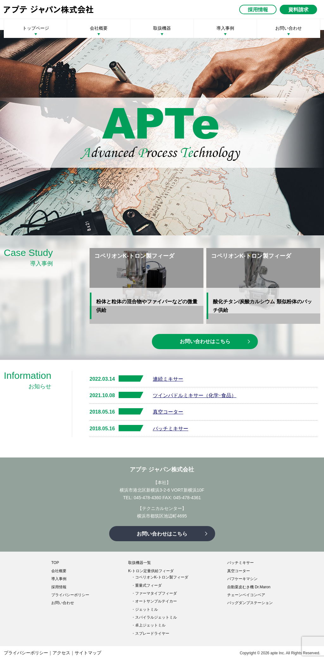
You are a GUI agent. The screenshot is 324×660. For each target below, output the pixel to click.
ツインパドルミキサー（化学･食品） (194, 395)
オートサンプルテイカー (156, 601)
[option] (162, 132)
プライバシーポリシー (70, 595)
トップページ (35, 28)
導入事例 (225, 28)
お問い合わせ (288, 28)
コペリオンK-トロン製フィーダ (161, 577)
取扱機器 (162, 28)
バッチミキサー (170, 428)
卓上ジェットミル (150, 625)
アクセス (61, 652)
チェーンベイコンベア (246, 595)
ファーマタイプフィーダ (156, 593)
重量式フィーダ (148, 585)
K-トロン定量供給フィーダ (151, 571)
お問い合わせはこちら (205, 341)
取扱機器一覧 (139, 562)
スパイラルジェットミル (156, 617)
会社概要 (99, 28)
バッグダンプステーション (250, 603)
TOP (55, 562)
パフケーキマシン (242, 579)
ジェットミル (146, 609)
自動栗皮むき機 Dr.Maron (249, 587)
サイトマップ (88, 652)
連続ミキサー (168, 379)
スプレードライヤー (152, 633)
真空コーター (168, 412)
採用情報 (258, 9)
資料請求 (298, 9)
